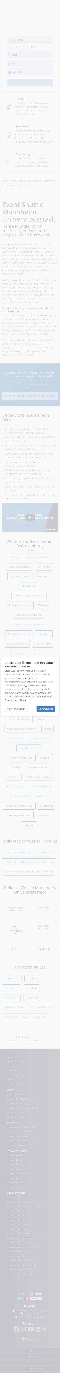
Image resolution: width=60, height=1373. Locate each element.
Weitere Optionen (15, 708)
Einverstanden (46, 708)
